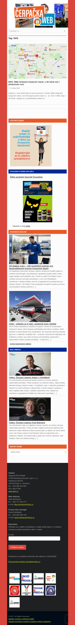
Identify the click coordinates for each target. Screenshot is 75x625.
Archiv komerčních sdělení (20, 344)
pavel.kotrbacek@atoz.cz (24, 517)
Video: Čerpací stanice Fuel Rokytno (27, 422)
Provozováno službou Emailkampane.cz (24, 562)
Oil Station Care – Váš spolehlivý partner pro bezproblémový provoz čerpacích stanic (31, 267)
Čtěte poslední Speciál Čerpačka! (26, 177)
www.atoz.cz (13, 491)
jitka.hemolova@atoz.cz (23, 504)
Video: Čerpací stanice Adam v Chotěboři (29, 377)
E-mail (11, 535)
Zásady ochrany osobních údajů (21, 619)
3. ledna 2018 (15, 88)
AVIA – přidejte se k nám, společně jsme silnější (32, 324)
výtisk (27, 226)
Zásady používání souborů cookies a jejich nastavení (29, 621)
